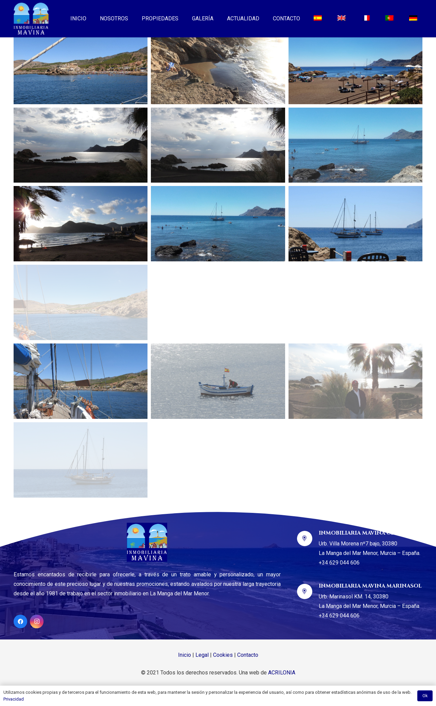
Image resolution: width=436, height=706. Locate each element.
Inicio (184, 655)
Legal (202, 655)
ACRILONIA (281, 672)
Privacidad (13, 699)
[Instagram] (36, 621)
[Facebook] (20, 621)
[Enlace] (31, 19)
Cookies (223, 655)
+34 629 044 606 (339, 562)
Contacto (247, 655)
